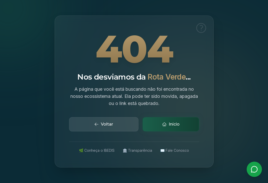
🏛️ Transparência (137, 150)
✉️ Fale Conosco (174, 150)
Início (171, 124)
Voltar (103, 124)
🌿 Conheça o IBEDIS (97, 150)
